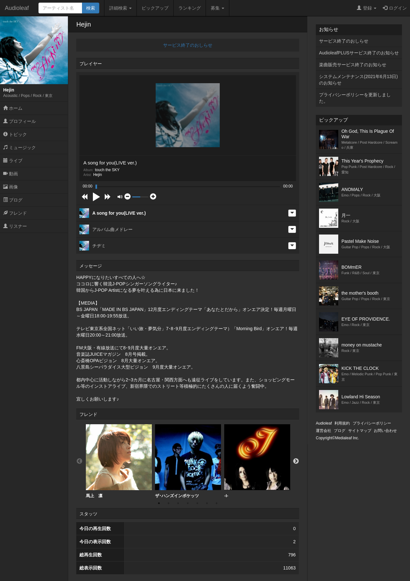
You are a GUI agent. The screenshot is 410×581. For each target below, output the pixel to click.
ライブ (12, 160)
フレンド (15, 213)
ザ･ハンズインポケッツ (188, 461)
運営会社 (323, 430)
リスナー (15, 226)
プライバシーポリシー (372, 423)
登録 (366, 8)
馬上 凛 (119, 461)
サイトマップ (359, 430)
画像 (10, 186)
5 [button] (197, 503)
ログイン (395, 8)
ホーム (12, 108)
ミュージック (19, 147)
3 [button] (178, 503)
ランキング (189, 8)
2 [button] (168, 503)
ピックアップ (155, 8)
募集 (217, 8)
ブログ (12, 200)
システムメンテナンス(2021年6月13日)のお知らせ (358, 79)
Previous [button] (79, 461)
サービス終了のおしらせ (187, 45)
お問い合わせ (385, 430)
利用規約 (342, 423)
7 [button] (216, 503)
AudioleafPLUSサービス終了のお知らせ (359, 52)
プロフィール (19, 121)
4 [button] (187, 503)
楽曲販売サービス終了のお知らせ (352, 64)
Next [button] (296, 461)
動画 (10, 173)
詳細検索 (120, 8)
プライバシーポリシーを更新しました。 (355, 98)
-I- (257, 461)
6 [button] (207, 503)
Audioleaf (17, 8)
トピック (15, 134)
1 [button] (159, 503)
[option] (119, 461)
